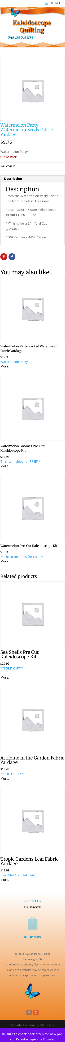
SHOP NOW (32, 937)
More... (5, 366)
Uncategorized (35, 166)
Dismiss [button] (49, 1039)
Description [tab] (13, 178)
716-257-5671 (20, 37)
